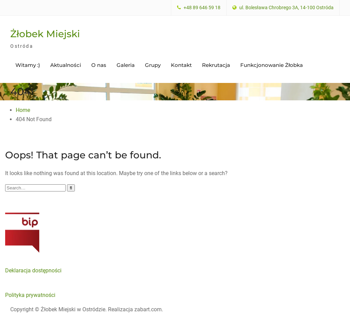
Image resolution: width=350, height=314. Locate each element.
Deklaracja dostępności (33, 270)
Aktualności (65, 65)
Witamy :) (27, 65)
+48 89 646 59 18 (202, 8)
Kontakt (181, 65)
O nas (98, 65)
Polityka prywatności (30, 295)
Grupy (153, 65)
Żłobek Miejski (45, 34)
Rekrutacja (216, 65)
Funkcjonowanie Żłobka (271, 65)
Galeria (126, 65)
